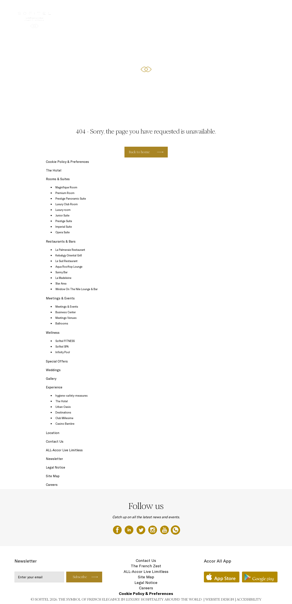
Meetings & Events (204, 8)
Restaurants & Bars (173, 8)
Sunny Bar (61, 272)
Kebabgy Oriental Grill (68, 255)
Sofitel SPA (62, 346)
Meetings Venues (66, 317)
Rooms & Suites (144, 8)
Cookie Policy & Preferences (67, 162)
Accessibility (249, 599)
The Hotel (122, 8)
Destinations (63, 412)
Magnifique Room (66, 187)
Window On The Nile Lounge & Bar (76, 289)
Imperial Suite (63, 226)
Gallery (51, 379)
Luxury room (63, 209)
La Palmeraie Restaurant (70, 249)
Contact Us (54, 441)
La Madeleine (63, 278)
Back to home (139, 152)
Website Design (219, 599)
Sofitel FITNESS (65, 341)
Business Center (65, 312)
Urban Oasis (63, 406)
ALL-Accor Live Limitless (64, 450)
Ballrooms (61, 323)
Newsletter (54, 459)
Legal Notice (55, 467)
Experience (54, 387)
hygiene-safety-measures (71, 395)
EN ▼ (267, 8)
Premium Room (64, 193)
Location (52, 433)
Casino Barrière (64, 423)
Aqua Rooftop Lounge (68, 266)
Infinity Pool (62, 352)
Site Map (53, 476)
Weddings (53, 370)
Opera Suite (62, 232)
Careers (52, 485)
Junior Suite (62, 215)
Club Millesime (64, 418)
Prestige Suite (63, 221)
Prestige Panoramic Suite (70, 198)
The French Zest (146, 565)
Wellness (228, 8)
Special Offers (248, 8)
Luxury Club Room (66, 204)
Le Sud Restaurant (66, 261)
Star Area (60, 283)
